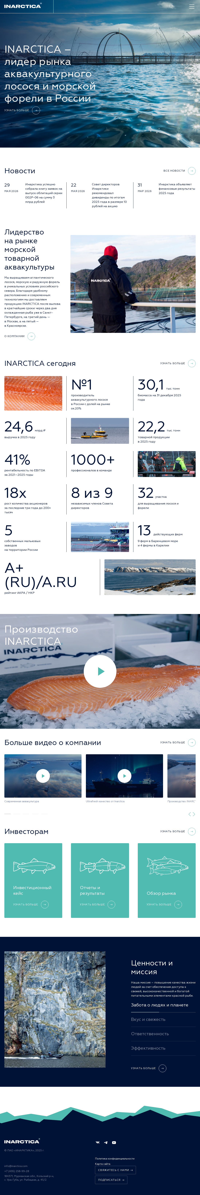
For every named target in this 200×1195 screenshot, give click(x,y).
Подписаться (111, 1180)
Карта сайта (102, 1163)
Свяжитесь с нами (115, 1170)
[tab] (7, 814)
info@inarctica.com (15, 1166)
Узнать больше (22, 110)
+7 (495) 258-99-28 (16, 1171)
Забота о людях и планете (159, 1005)
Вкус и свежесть (148, 1019)
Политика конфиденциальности (114, 1158)
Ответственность (150, 1033)
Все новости (179, 171)
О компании (19, 336)
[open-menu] (191, 7)
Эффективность (148, 1048)
